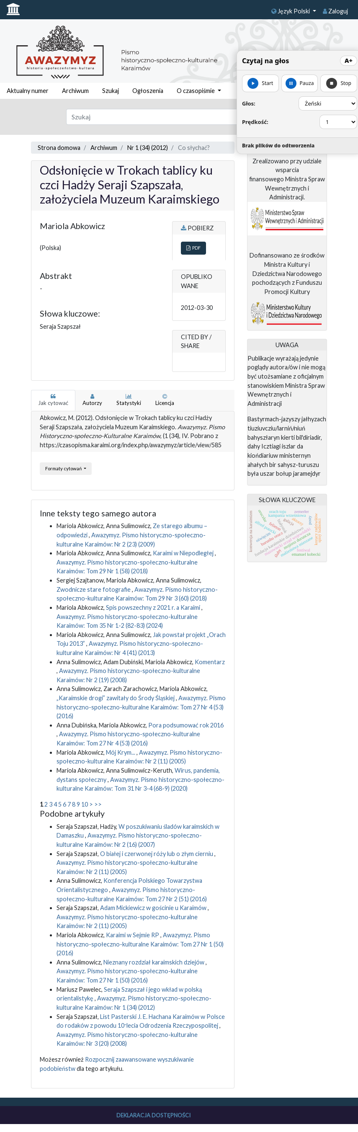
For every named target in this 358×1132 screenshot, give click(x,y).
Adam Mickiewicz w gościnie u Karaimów (154, 907)
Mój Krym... (121, 752)
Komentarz (210, 661)
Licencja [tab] (164, 400)
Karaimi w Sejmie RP (133, 935)
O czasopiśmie (196, 90)
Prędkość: (255, 122)
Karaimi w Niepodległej (184, 553)
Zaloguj (335, 11)
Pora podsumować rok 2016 (186, 725)
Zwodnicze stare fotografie (94, 589)
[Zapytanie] (164, 117)
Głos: (248, 103)
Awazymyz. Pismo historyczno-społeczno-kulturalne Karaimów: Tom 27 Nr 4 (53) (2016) (141, 706)
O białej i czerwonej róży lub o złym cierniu (157, 853)
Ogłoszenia (147, 90)
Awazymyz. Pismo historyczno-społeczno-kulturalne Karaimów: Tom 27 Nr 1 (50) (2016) (140, 944)
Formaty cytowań (63, 468)
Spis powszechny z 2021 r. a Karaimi (153, 607)
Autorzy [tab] (92, 400)
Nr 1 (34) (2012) (147, 147)
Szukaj (110, 90)
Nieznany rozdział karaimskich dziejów (154, 962)
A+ (349, 60)
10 (84, 804)
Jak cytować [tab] (53, 400)
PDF (193, 247)
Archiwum (75, 90)
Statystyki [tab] (128, 400)
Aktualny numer (28, 90)
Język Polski (291, 11)
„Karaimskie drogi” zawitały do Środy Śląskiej (116, 697)
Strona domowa (59, 147)
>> (98, 804)
